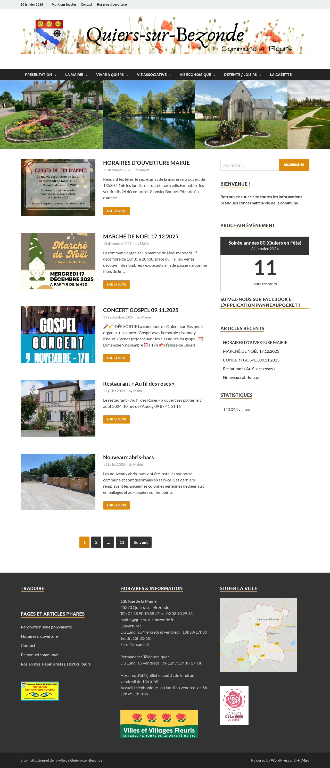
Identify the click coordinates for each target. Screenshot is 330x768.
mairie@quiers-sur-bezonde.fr (147, 619)
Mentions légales (64, 4)
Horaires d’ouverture (112, 4)
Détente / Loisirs (240, 75)
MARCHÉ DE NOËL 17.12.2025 (140, 236)
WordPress (280, 760)
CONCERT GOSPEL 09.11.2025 (140, 310)
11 (122, 542)
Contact (86, 4)
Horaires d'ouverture (39, 636)
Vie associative (152, 75)
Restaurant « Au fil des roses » (139, 383)
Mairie (145, 170)
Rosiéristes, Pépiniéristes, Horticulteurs (56, 663)
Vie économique (195, 75)
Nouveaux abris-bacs (128, 457)
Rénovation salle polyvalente (46, 626)
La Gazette (281, 75)
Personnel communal (39, 654)
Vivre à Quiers (110, 75)
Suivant (141, 542)
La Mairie (74, 75)
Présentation (38, 75)
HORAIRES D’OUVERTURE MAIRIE (146, 162)
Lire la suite (114, 210)
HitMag (302, 760)
